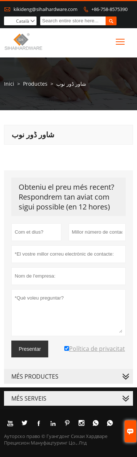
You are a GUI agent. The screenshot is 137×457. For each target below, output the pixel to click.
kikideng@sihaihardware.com (45, 9)
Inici (9, 83)
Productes (35, 83)
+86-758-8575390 (109, 9)
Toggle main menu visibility (121, 40)
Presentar (30, 349)
